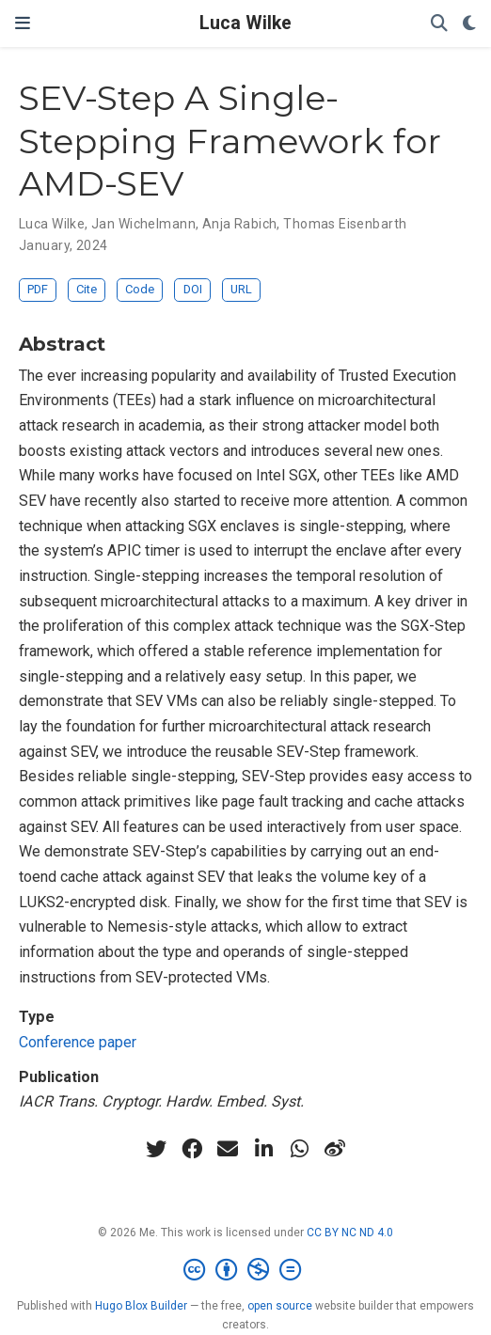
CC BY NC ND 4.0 (350, 1232)
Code (139, 289)
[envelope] (228, 1149)
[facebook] (192, 1149)
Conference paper (77, 1042)
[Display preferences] (469, 24)
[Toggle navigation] (22, 23)
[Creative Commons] (246, 1270)
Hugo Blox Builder (141, 1305)
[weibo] (335, 1149)
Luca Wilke (245, 23)
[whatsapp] (299, 1149)
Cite (86, 289)
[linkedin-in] (263, 1149)
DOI (192, 289)
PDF (37, 289)
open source (279, 1305)
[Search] (439, 24)
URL (241, 289)
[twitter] (156, 1149)
